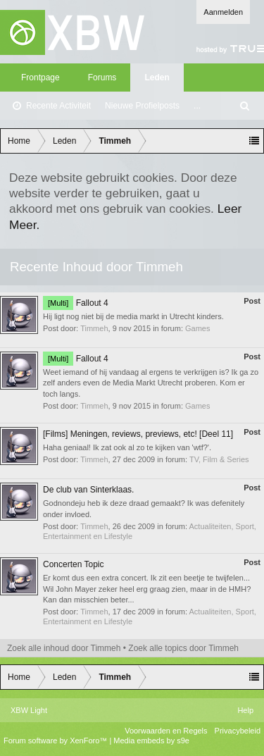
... (197, 106)
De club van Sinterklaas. (88, 490)
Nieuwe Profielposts (142, 106)
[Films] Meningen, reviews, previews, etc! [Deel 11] (138, 434)
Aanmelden (223, 12)
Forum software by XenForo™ (56, 740)
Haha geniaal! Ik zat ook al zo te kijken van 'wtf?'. (127, 447)
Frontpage (40, 77)
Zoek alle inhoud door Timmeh (63, 648)
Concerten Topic (73, 564)
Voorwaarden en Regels (166, 730)
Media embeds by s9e (151, 740)
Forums (102, 77)
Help (245, 710)
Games (197, 328)
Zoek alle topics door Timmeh (183, 648)
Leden (156, 77)
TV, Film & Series (219, 459)
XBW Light (29, 710)
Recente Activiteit (58, 106)
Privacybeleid (237, 730)
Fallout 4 (75, 303)
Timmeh (94, 328)
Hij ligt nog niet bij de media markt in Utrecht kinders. (133, 316)
